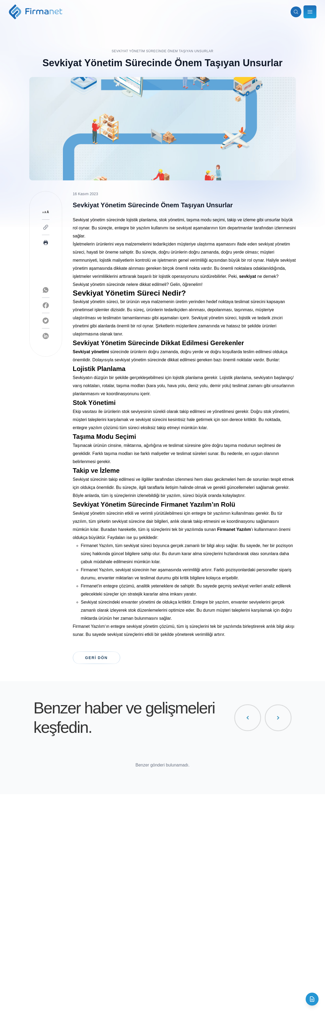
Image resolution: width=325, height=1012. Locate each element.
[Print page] (45, 242)
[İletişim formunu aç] (312, 999)
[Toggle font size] (45, 211)
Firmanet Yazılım (89, 626)
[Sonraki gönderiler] (278, 717)
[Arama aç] (296, 11)
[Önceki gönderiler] (247, 717)
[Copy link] (45, 227)
